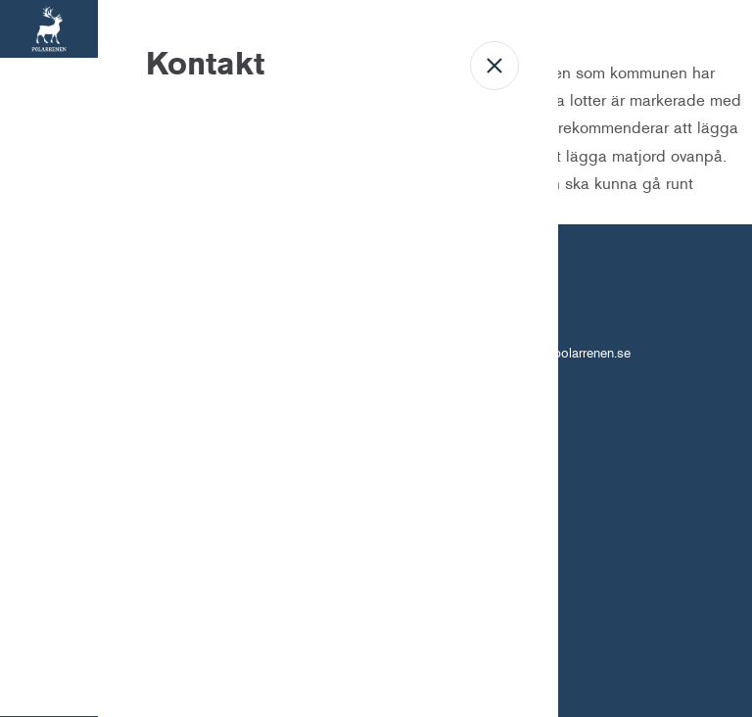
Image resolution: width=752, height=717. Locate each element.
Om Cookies (300, 433)
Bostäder (49, 122)
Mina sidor (49, 397)
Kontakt (49, 488)
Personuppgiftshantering (419, 433)
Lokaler (49, 213)
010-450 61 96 (430, 352)
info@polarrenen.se (575, 352)
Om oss (48, 305)
